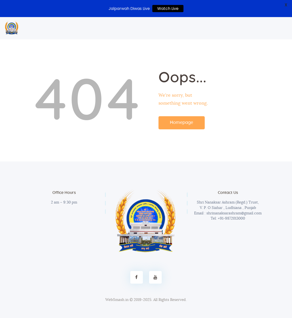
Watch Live (168, 8)
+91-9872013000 (231, 218)
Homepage (181, 122)
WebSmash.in (117, 300)
